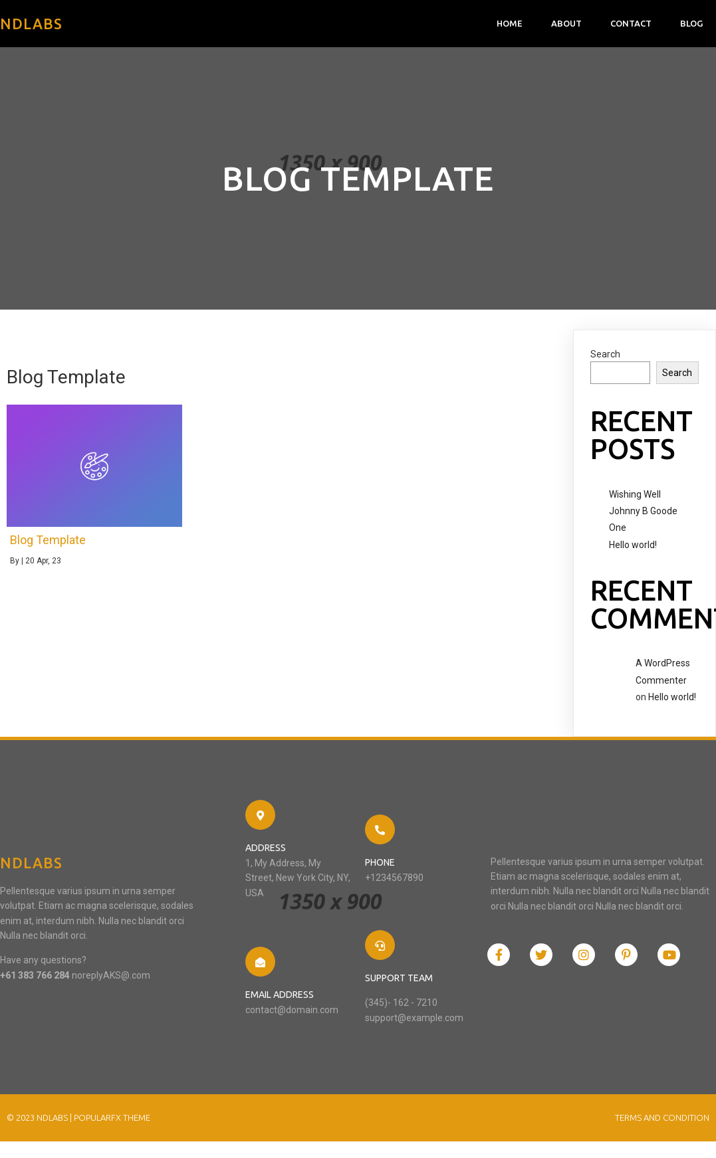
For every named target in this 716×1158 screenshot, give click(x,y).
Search (605, 354)
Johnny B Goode (643, 511)
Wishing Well (635, 494)
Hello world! (633, 544)
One (617, 527)
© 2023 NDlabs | (40, 1117)
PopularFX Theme (112, 1117)
